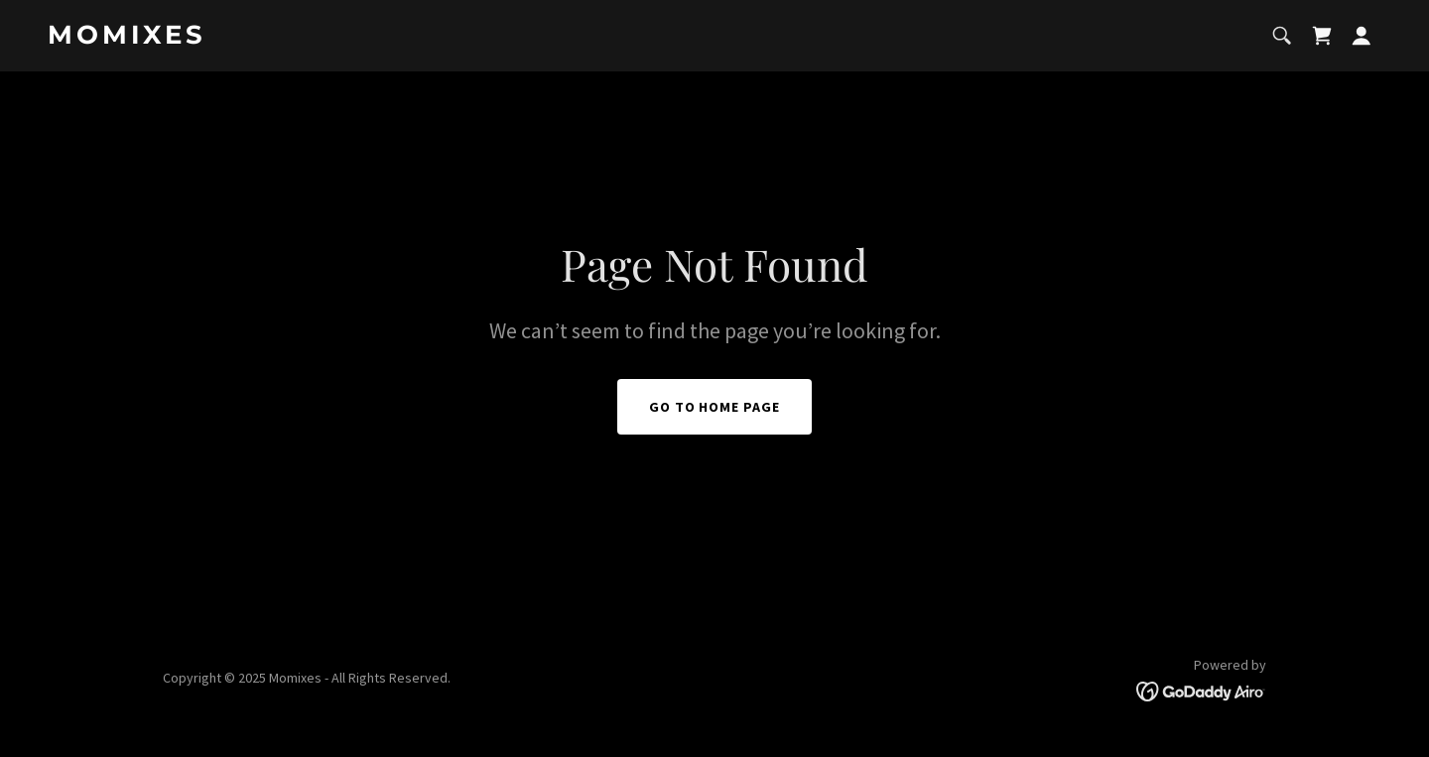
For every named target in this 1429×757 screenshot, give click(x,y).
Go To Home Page (715, 407)
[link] (281, 38)
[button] (1361, 36)
